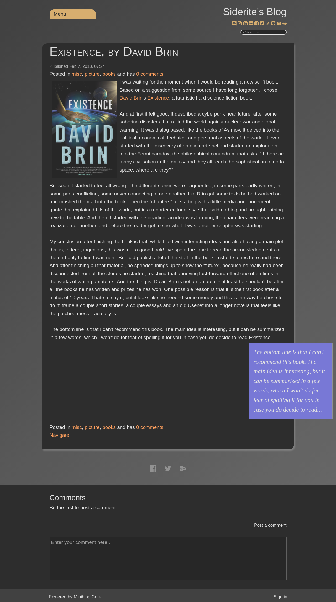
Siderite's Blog (255, 11)
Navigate (59, 435)
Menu (60, 14)
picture (92, 74)
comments (150, 74)
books (109, 74)
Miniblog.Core (87, 596)
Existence (158, 98)
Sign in (280, 596)
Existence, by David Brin (114, 51)
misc (77, 74)
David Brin (131, 98)
